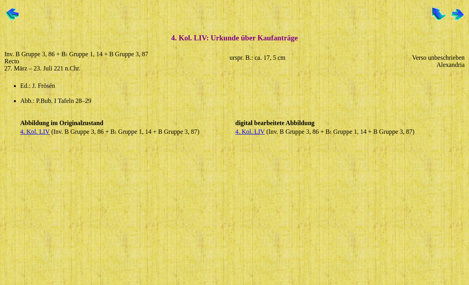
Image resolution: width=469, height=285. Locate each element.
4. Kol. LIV (35, 131)
